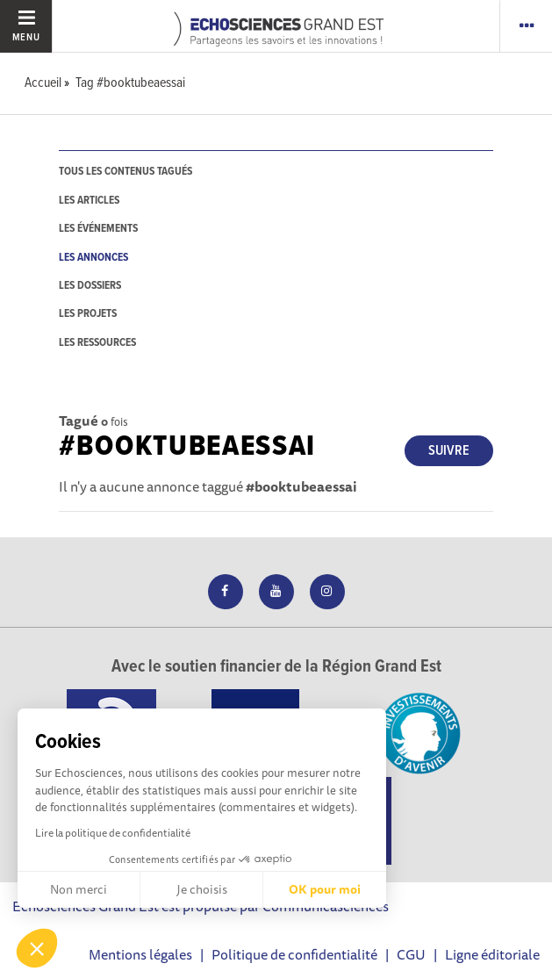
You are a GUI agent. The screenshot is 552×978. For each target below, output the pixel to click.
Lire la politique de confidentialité (112, 832)
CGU (411, 954)
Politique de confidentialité (294, 954)
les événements (98, 228)
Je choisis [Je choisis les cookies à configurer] (201, 889)
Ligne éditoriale (492, 954)
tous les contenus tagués (125, 171)
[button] (37, 948)
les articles (89, 200)
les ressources (97, 342)
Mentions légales (140, 954)
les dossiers (90, 285)
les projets (88, 313)
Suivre (449, 451)
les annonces (93, 257)
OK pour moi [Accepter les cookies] (325, 889)
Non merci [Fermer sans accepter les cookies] (78, 889)
